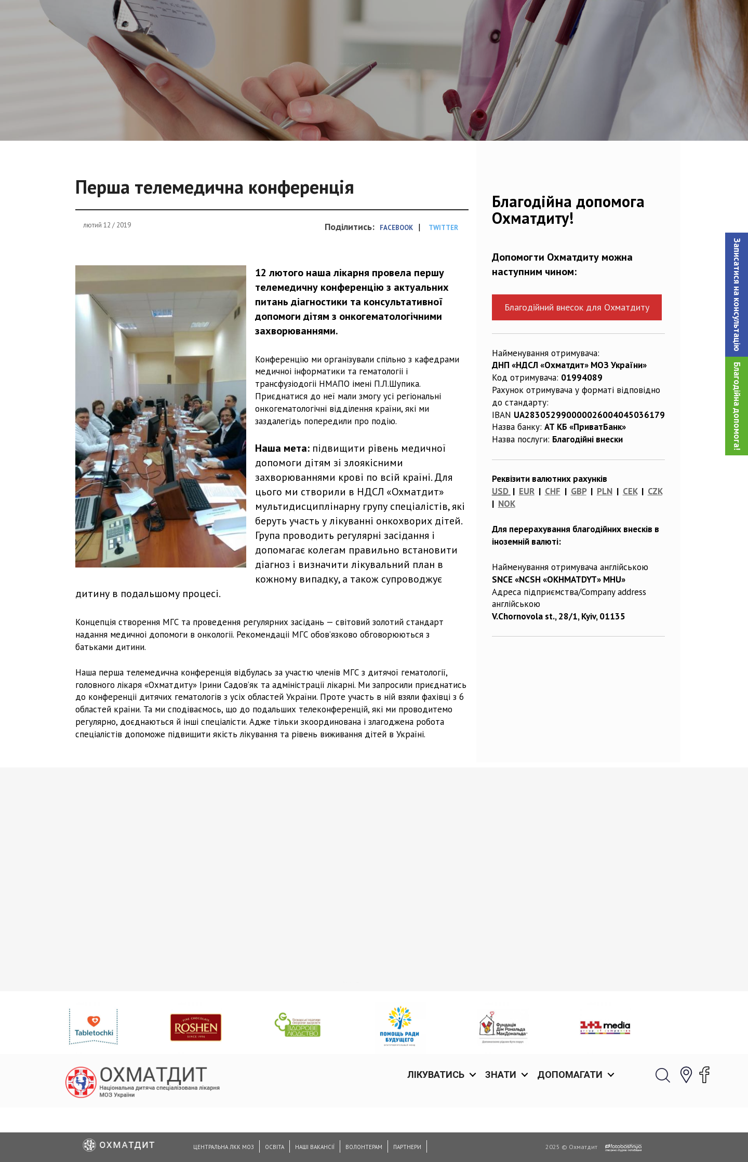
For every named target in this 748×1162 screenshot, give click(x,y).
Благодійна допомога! (737, 406)
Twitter (443, 281)
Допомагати (570, 20)
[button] (736, 295)
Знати (500, 20)
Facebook (396, 281)
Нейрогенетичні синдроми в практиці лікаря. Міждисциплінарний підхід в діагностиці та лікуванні (134, 994)
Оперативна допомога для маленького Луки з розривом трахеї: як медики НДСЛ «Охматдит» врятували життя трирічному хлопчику (598, 1000)
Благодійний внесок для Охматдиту (576, 361)
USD (500, 544)
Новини (327, 117)
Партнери (407, 1147)
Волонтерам (363, 1147)
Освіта (274, 1147)
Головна (283, 117)
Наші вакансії (315, 1147)
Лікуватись (435, 20)
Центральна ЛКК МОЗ (223, 1147)
